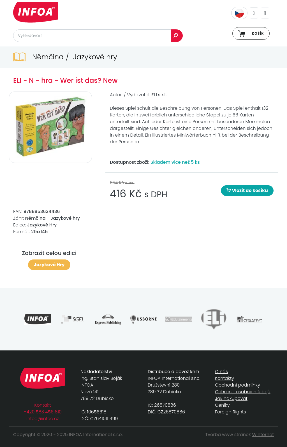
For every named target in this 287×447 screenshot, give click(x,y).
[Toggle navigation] (265, 13)
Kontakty (224, 378)
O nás (221, 371)
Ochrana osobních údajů (242, 392)
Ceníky (222, 405)
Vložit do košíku (247, 190)
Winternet (263, 434)
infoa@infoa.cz (42, 418)
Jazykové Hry (49, 264)
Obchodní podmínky (237, 385)
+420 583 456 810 (43, 412)
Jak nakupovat (231, 398)
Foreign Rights (230, 412)
